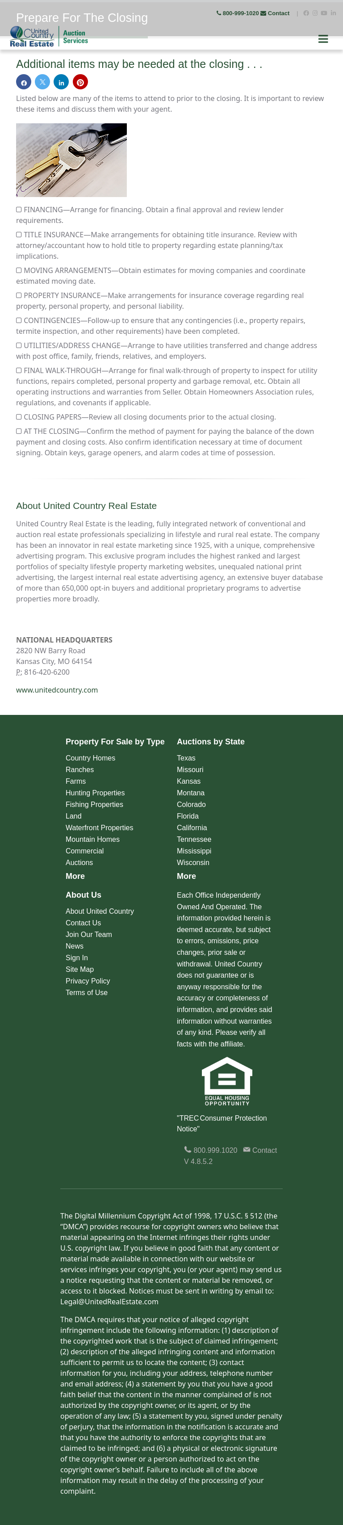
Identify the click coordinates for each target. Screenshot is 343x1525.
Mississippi (194, 851)
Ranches (80, 769)
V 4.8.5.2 (198, 1161)
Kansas (189, 781)
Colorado (191, 804)
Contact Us (83, 923)
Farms (76, 781)
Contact (275, 13)
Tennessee (194, 839)
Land (74, 816)
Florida (188, 816)
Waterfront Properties (99, 828)
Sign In (77, 958)
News (75, 946)
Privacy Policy (88, 981)
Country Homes (90, 758)
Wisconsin (193, 862)
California (192, 828)
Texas (186, 758)
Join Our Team (89, 934)
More (75, 876)
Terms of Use (87, 992)
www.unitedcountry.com (57, 690)
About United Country (100, 911)
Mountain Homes (93, 839)
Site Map (80, 969)
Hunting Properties (95, 793)
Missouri (190, 769)
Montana (191, 793)
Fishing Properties (94, 804)
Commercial (85, 851)
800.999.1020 (210, 1150)
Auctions (79, 862)
